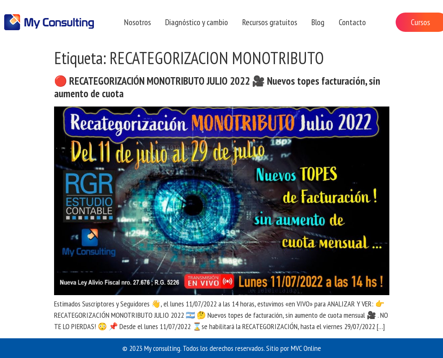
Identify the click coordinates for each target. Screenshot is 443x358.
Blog (317, 22)
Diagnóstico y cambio (196, 22)
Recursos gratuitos (269, 22)
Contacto (352, 22)
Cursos (420, 22)
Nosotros (137, 22)
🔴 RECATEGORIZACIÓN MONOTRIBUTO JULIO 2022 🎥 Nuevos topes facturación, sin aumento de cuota (217, 87)
